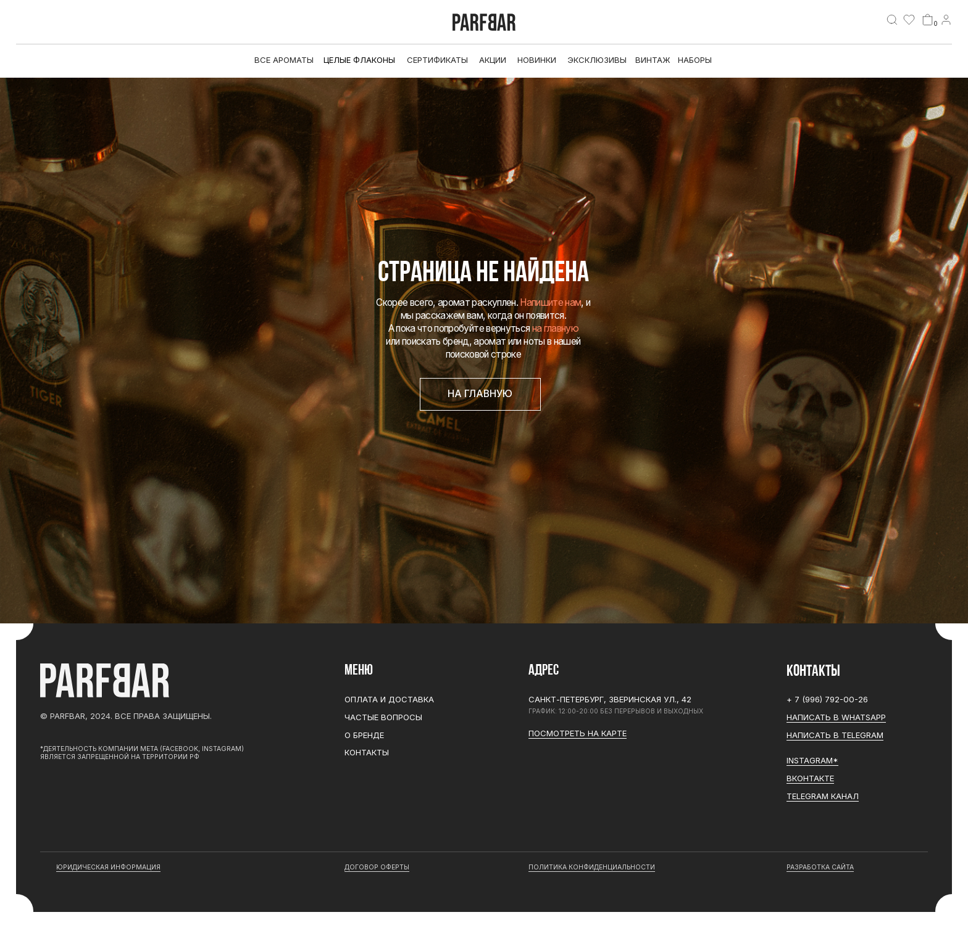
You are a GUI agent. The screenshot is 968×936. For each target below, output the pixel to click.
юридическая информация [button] (108, 867)
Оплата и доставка (389, 699)
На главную (480, 394)
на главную (555, 328)
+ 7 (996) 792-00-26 (827, 699)
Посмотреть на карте (577, 733)
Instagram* (812, 760)
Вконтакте (810, 778)
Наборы (695, 60)
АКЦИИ (492, 60)
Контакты (366, 752)
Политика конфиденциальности (591, 867)
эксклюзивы (597, 60)
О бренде (364, 735)
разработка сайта (820, 867)
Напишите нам (550, 302)
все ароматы (284, 60)
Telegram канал (822, 796)
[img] (892, 20)
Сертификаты (437, 60)
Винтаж (652, 60)
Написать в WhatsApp (836, 717)
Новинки (536, 60)
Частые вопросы (383, 717)
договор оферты (376, 867)
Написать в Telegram (834, 735)
